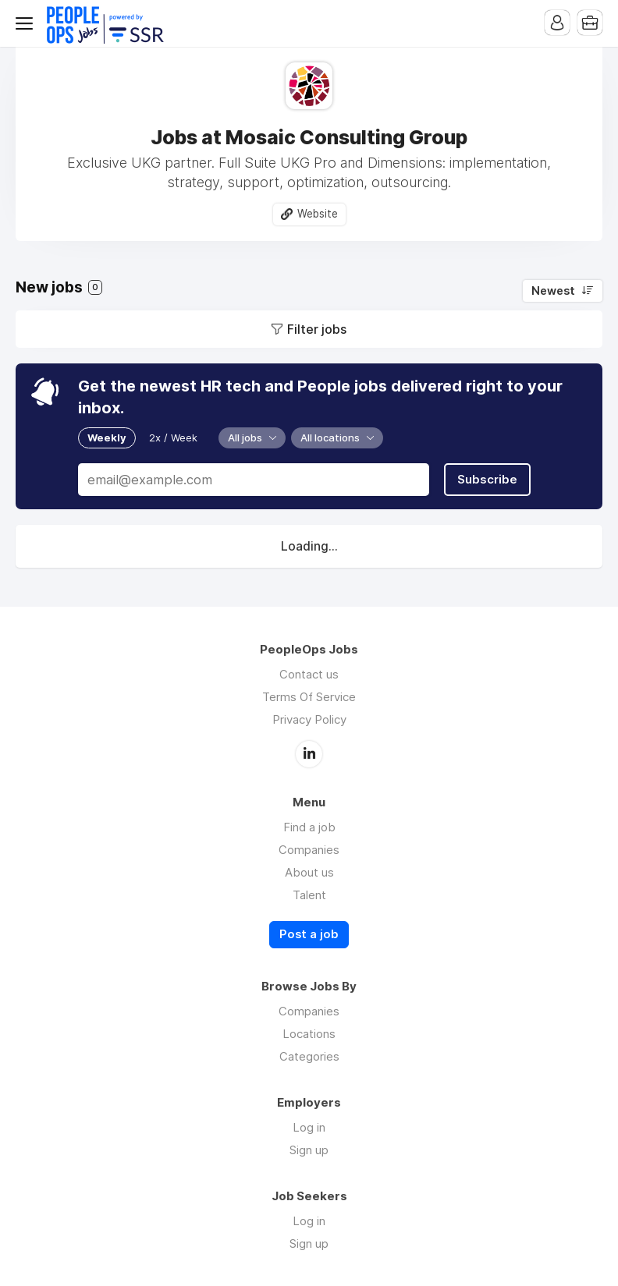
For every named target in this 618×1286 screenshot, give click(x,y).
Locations (309, 1033)
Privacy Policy (309, 719)
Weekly (106, 437)
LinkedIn (309, 754)
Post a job (309, 934)
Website (317, 213)
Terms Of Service (309, 696)
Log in (309, 1127)
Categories (309, 1056)
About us (309, 872)
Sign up (309, 1150)
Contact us (309, 674)
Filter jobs (316, 329)
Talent (309, 894)
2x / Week (173, 437)
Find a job (309, 827)
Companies (309, 849)
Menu (27, 23)
